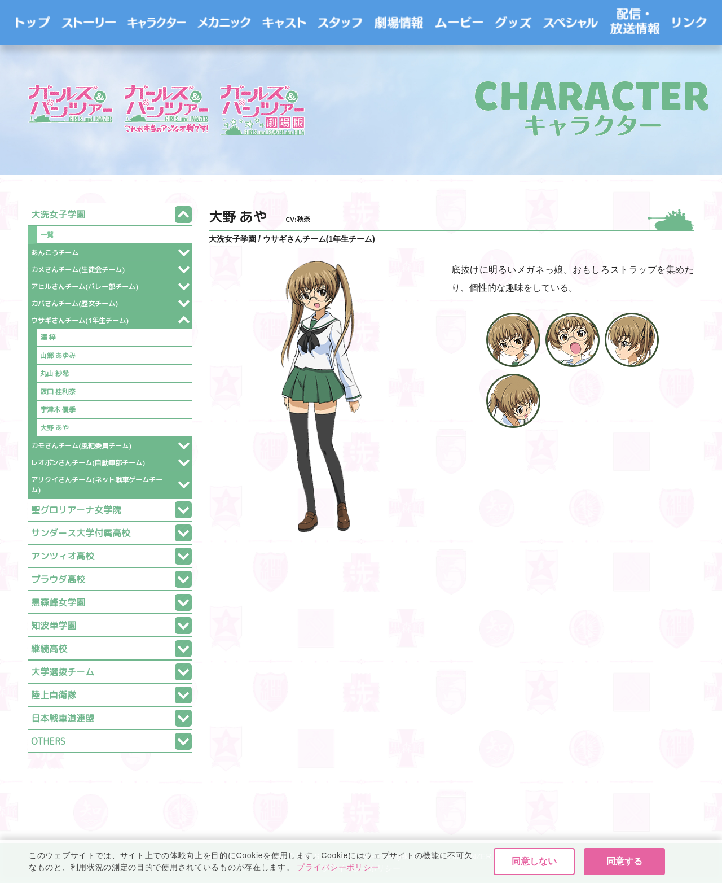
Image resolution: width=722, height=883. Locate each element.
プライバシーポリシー (361, 868)
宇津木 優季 (58, 409)
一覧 (47, 234)
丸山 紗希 (54, 373)
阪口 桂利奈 (58, 391)
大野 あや (54, 427)
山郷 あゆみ (58, 355)
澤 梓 (47, 337)
